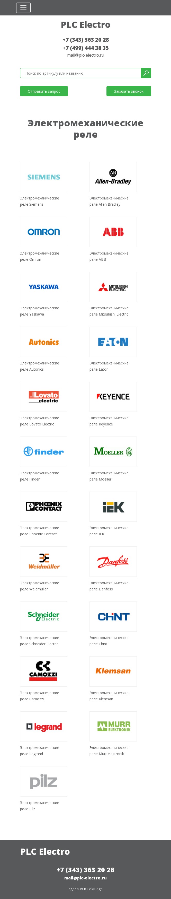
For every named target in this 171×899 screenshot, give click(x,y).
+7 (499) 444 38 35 (85, 47)
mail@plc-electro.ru (85, 55)
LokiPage (95, 888)
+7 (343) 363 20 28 (85, 39)
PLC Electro (86, 24)
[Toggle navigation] (23, 8)
